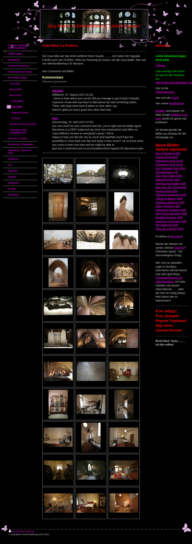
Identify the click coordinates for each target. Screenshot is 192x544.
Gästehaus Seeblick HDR (171, 210)
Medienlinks (176, 103)
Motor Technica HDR (168, 206)
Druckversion (16, 531)
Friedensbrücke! (165, 92)
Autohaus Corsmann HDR (171, 221)
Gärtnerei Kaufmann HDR (171, 194)
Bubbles (160, 110)
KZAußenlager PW (167, 172)
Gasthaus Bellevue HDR (170, 202)
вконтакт (175, 236)
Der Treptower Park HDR (170, 168)
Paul (55, 118)
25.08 (179, 164)
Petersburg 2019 (165, 164)
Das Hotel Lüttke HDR (169, 175)
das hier (179, 247)
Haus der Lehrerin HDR (170, 228)
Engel (174, 97)
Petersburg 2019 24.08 (169, 160)
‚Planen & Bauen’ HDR (169, 198)
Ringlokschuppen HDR (169, 217)
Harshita (57, 90)
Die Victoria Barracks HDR (171, 213)
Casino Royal (163, 157)
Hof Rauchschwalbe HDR (171, 183)
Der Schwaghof (165, 153)
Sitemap (30, 531)
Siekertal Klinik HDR (168, 179)
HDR (177, 153)
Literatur (160, 65)
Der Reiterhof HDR (167, 225)
